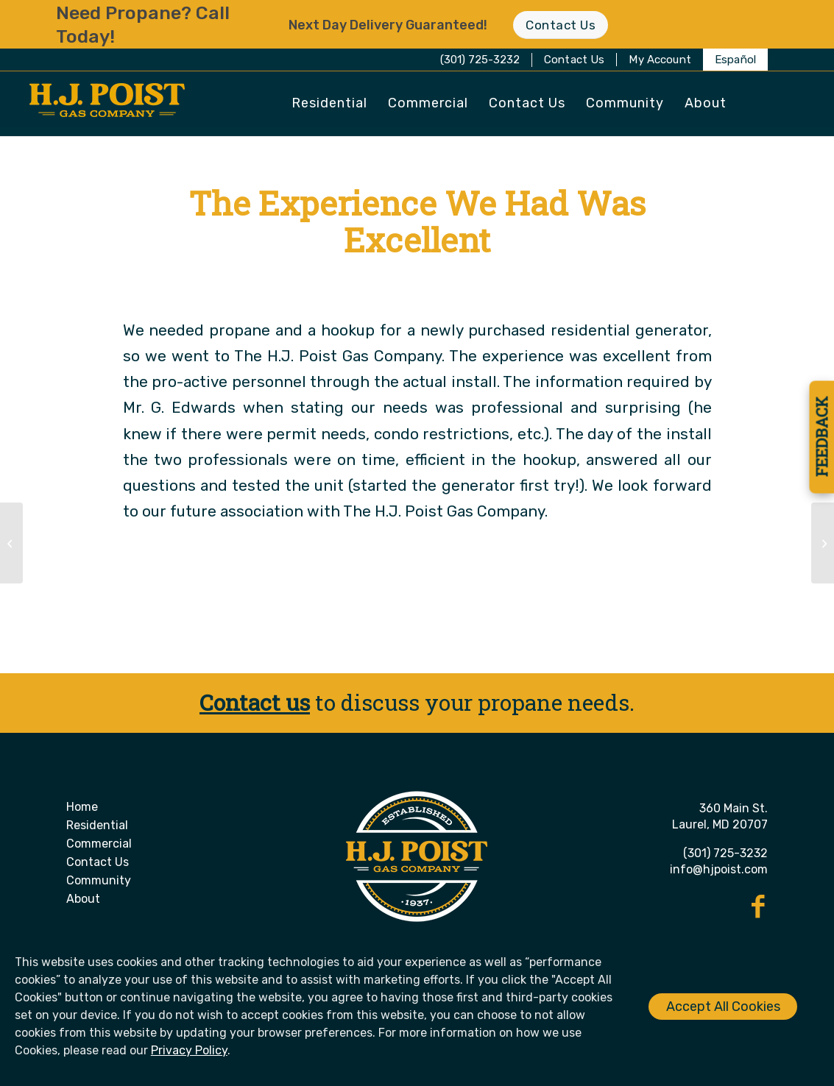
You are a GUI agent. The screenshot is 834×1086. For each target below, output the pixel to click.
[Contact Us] (560, 24)
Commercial (99, 844)
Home (82, 807)
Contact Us (574, 59)
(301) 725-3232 (480, 59)
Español (735, 59)
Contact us (254, 702)
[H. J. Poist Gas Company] (107, 105)
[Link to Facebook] (758, 906)
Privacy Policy (189, 1050)
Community (98, 880)
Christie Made (485, 283)
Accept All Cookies (723, 1006)
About (83, 899)
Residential (97, 825)
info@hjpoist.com (719, 869)
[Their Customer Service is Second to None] (11, 543)
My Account (660, 59)
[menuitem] (575, 59)
